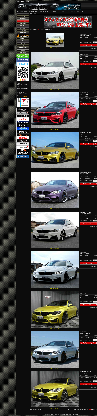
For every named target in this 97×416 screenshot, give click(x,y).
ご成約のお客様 (23, 30)
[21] (78, 409)
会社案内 (23, 50)
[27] (92, 409)
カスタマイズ (23, 38)
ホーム (23, 14)
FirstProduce (75, 414)
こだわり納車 (23, 28)
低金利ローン (23, 25)
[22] (80, 409)
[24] (85, 409)
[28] (94, 409)
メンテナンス (23, 40)
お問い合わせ (23, 52)
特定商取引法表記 (23, 47)
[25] (87, 409)
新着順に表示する (48, 29)
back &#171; (74, 409)
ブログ (23, 45)
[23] (82, 409)
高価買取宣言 (23, 18)
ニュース (23, 16)
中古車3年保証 (23, 23)
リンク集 (23, 43)
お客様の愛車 (23, 32)
